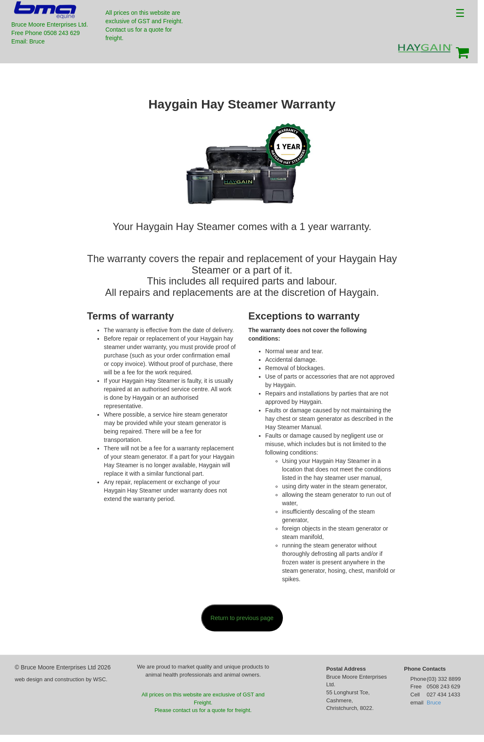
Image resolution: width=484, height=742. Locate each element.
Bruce (434, 702)
